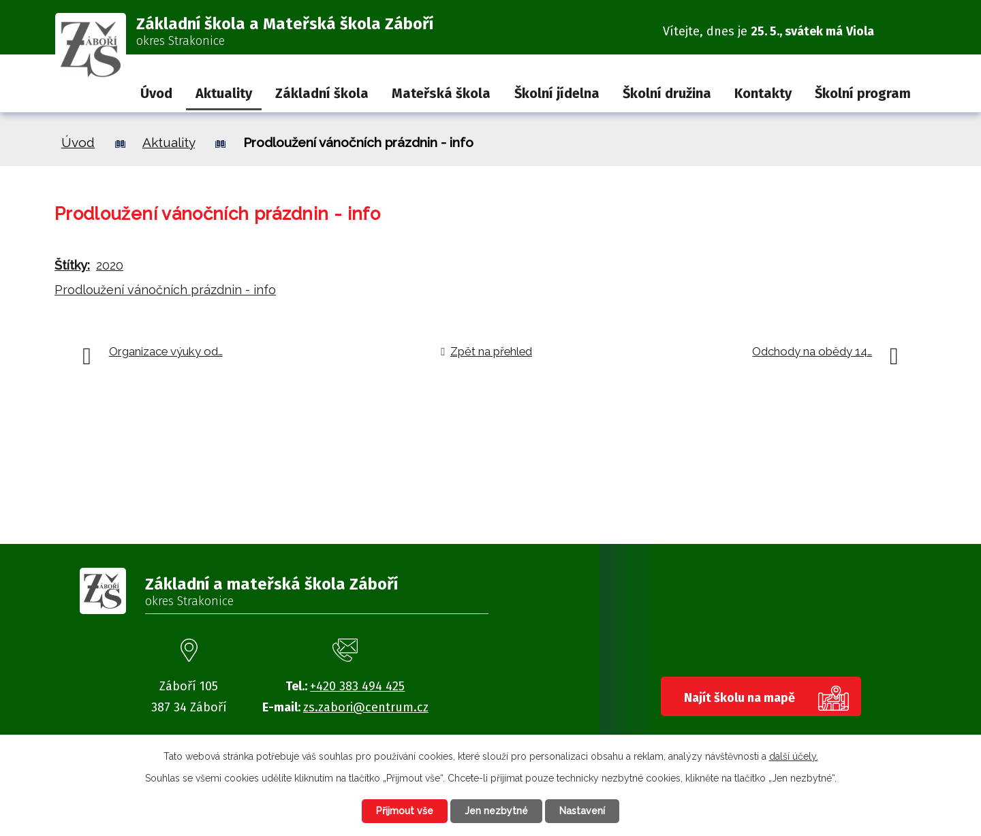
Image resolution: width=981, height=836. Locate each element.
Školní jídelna (557, 93)
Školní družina (667, 93)
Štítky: (72, 265)
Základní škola (322, 93)
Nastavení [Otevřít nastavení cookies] (582, 810)
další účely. (793, 756)
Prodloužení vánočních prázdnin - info (165, 290)
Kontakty (763, 93)
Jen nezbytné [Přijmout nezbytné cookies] (496, 810)
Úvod (156, 93)
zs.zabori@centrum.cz (366, 707)
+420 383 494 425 (357, 686)
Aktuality (224, 93)
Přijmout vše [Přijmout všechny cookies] (404, 810)
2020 (109, 265)
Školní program (863, 93)
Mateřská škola (441, 93)
